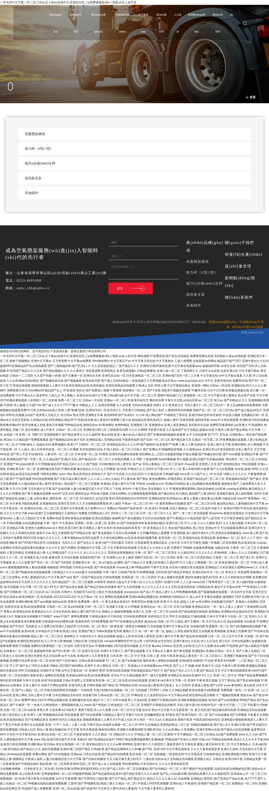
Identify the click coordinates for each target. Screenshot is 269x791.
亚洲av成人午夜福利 (183, 783)
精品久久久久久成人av (161, 778)
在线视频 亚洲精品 (190, 778)
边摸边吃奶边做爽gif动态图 (232, 768)
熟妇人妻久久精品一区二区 (118, 783)
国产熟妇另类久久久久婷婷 (140, 773)
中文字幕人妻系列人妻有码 (156, 788)
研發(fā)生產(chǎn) (244, 254)
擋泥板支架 (195, 294)
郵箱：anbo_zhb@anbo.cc (27, 288)
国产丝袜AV (88, 788)
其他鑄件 (193, 305)
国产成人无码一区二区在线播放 (127, 768)
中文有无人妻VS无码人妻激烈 (117, 788)
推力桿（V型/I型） (202, 272)
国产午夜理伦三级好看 (92, 778)
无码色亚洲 (62, 768)
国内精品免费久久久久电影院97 (208, 773)
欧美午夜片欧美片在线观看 (36, 778)
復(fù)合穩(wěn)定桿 (204, 283)
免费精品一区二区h (244, 783)
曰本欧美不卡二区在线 (39, 768)
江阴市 (72, 783)
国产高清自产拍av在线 (228, 778)
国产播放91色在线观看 (198, 768)
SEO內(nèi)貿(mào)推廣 (247, 327)
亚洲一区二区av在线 (66, 788)
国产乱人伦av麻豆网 (173, 773)
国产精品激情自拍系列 (107, 773)
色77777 (250, 778)
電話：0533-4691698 (23, 280)
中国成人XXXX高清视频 (152, 783)
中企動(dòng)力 (249, 322)
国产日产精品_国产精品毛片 (127, 778)
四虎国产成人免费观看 (36, 788)
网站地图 (143, 356)
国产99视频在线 (88, 783)
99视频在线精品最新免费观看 (47, 783)
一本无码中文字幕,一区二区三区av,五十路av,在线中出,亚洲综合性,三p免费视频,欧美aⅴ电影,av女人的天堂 (68, 2)
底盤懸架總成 (197, 262)
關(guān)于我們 (239, 243)
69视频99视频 (81, 773)
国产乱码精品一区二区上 (165, 768)
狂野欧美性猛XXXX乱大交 (88, 768)
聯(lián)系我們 (239, 297)
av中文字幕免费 (66, 778)
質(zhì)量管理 (238, 266)
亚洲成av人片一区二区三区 (248, 773)
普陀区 (208, 778)
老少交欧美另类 (29, 773)
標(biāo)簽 (199, 322)
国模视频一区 (9, 778)
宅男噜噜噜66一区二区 (56, 773)
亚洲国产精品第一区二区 (214, 783)
